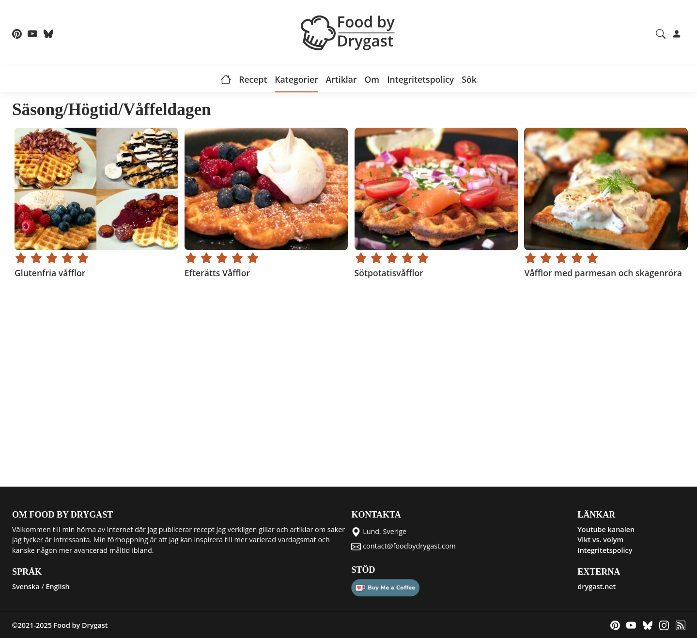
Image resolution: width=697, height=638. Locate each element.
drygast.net (596, 586)
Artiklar (341, 79)
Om (371, 79)
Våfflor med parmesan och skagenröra (603, 273)
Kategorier (296, 79)
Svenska (26, 586)
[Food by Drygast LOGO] (349, 32)
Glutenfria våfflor (50, 273)
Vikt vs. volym (600, 539)
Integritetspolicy (420, 79)
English (57, 586)
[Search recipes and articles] (661, 33)
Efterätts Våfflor (216, 273)
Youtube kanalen (606, 529)
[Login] (677, 33)
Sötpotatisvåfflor (388, 273)
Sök (469, 79)
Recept (253, 79)
